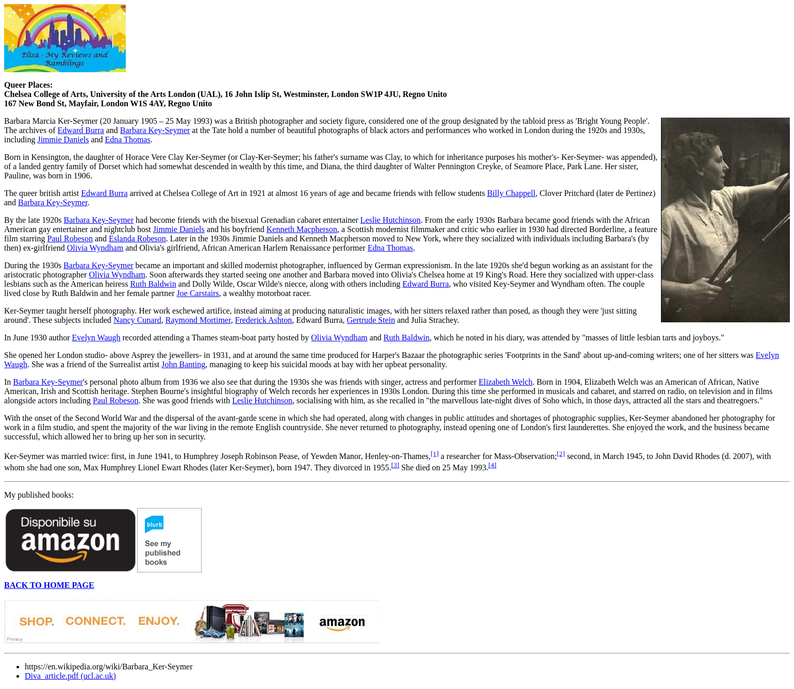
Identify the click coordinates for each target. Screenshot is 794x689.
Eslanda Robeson (137, 238)
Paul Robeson (70, 238)
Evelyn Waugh (96, 337)
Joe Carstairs (198, 293)
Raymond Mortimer (198, 320)
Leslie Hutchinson (390, 220)
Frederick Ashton (263, 320)
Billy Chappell (511, 193)
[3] (395, 465)
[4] (492, 465)
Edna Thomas (128, 139)
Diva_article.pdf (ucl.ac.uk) (70, 675)
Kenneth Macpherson (302, 229)
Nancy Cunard (137, 320)
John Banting (183, 364)
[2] (561, 453)
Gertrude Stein (370, 320)
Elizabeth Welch (505, 382)
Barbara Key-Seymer (155, 130)
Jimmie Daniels (63, 139)
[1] (435, 453)
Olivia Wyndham (95, 247)
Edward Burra (81, 130)
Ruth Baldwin (153, 284)
